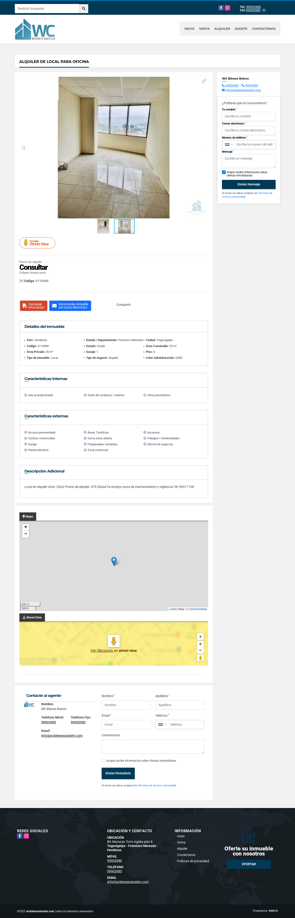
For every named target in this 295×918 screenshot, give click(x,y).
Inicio (189, 28)
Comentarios (111, 735)
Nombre (108, 696)
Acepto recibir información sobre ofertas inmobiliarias (141, 760)
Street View (38, 242)
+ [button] (25, 527)
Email (106, 715)
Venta (204, 28)
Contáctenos (264, 28)
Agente (241, 28)
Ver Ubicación (102, 650)
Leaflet (173, 609)
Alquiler (222, 28)
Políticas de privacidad (193, 861)
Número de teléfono (235, 137)
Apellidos (162, 696)
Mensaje (228, 151)
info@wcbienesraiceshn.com (62, 735)
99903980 (253, 7)
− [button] (25, 534)
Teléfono (162, 715)
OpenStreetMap (198, 609)
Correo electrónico (234, 123)
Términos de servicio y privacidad (157, 785)
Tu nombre (229, 109)
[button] (204, 81)
